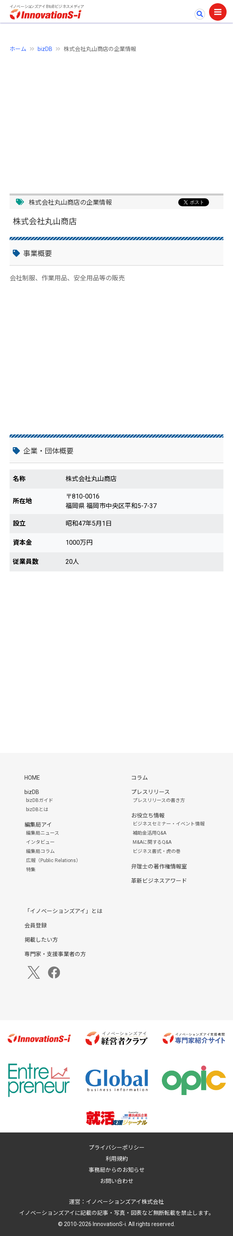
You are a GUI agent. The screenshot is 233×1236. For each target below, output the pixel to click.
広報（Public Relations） (53, 860)
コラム (139, 777)
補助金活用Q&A (149, 833)
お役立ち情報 (148, 815)
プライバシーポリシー (117, 1147)
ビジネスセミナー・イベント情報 (169, 824)
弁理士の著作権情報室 (159, 866)
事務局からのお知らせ (117, 1170)
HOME (32, 777)
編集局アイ (38, 824)
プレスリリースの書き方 (159, 800)
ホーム (18, 49)
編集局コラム (40, 851)
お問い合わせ (116, 1181)
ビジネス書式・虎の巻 (157, 851)
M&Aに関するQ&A (152, 842)
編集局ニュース (42, 833)
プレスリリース (150, 792)
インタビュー (40, 842)
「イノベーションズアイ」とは (63, 911)
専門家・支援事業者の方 (55, 954)
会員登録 (35, 925)
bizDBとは (37, 809)
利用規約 (117, 1159)
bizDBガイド (39, 800)
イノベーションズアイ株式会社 (125, 1202)
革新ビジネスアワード (159, 881)
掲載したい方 (41, 940)
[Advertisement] (116, 118)
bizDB (45, 49)
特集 (31, 869)
